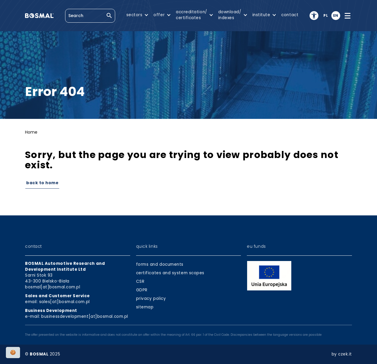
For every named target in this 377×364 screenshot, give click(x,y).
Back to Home (42, 183)
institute (261, 15)
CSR (140, 281)
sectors (134, 15)
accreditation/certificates (191, 15)
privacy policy (151, 298)
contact (289, 15)
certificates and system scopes (170, 273)
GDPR (142, 290)
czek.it (345, 354)
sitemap (145, 307)
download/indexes (229, 15)
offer (159, 15)
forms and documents (159, 264)
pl (325, 15)
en (335, 15)
